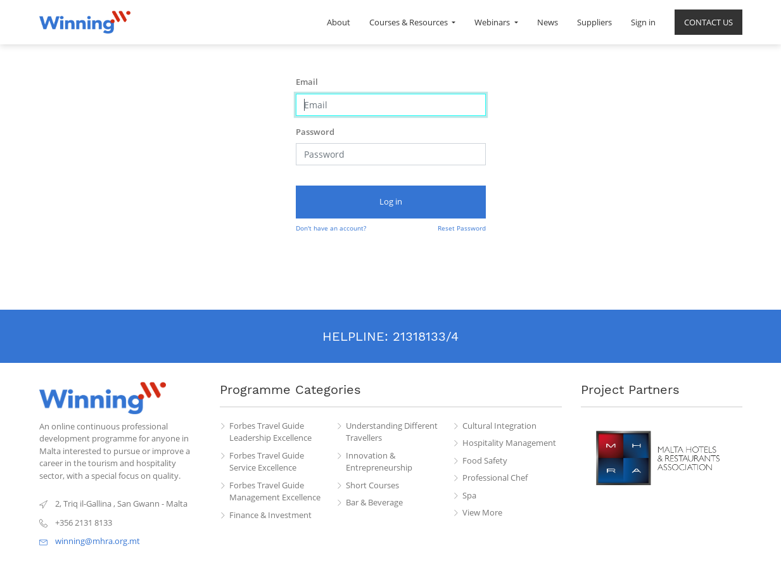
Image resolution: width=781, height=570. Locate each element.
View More (482, 512)
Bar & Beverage (374, 502)
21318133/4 (426, 336)
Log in (390, 201)
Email (307, 81)
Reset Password (462, 228)
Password (315, 131)
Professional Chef (495, 477)
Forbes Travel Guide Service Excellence (266, 462)
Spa (469, 495)
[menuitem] (338, 22)
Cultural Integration (499, 425)
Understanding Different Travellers (392, 432)
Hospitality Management (509, 442)
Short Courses (372, 485)
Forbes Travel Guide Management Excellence (275, 491)
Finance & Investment (270, 515)
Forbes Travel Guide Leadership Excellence (270, 432)
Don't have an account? (331, 228)
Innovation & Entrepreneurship (379, 462)
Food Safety (484, 460)
